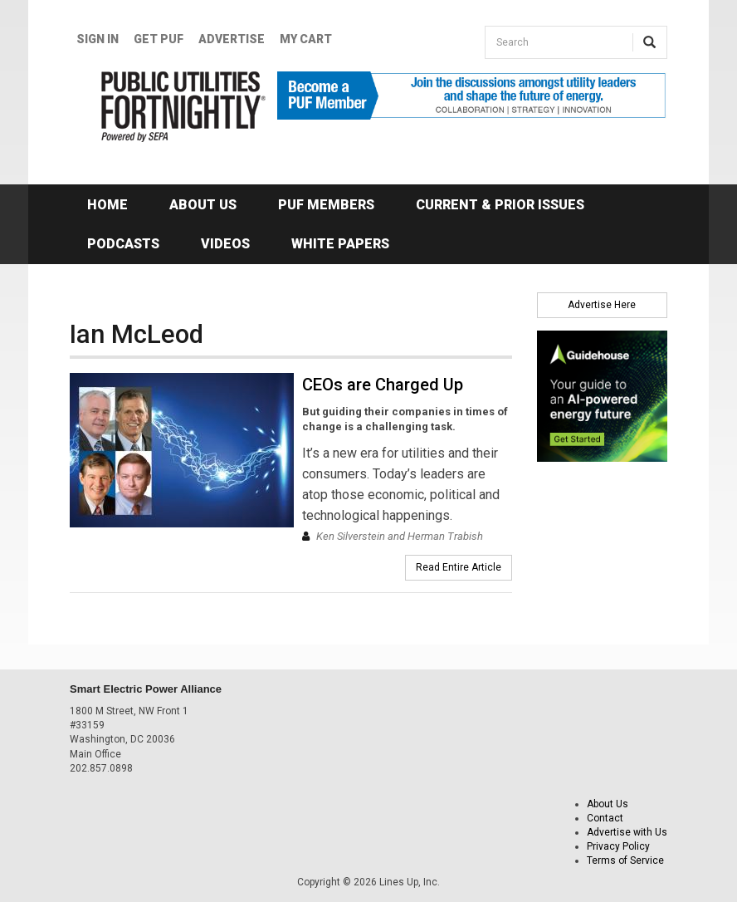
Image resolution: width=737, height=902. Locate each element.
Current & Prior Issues (500, 205)
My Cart (306, 39)
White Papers (340, 244)
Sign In (97, 39)
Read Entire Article (458, 567)
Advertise (231, 39)
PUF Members (326, 205)
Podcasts (123, 244)
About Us (203, 205)
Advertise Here (602, 305)
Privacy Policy (618, 846)
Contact (605, 818)
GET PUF (158, 39)
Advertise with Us (627, 832)
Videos (225, 244)
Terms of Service (625, 860)
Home (107, 205)
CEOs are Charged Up (382, 385)
